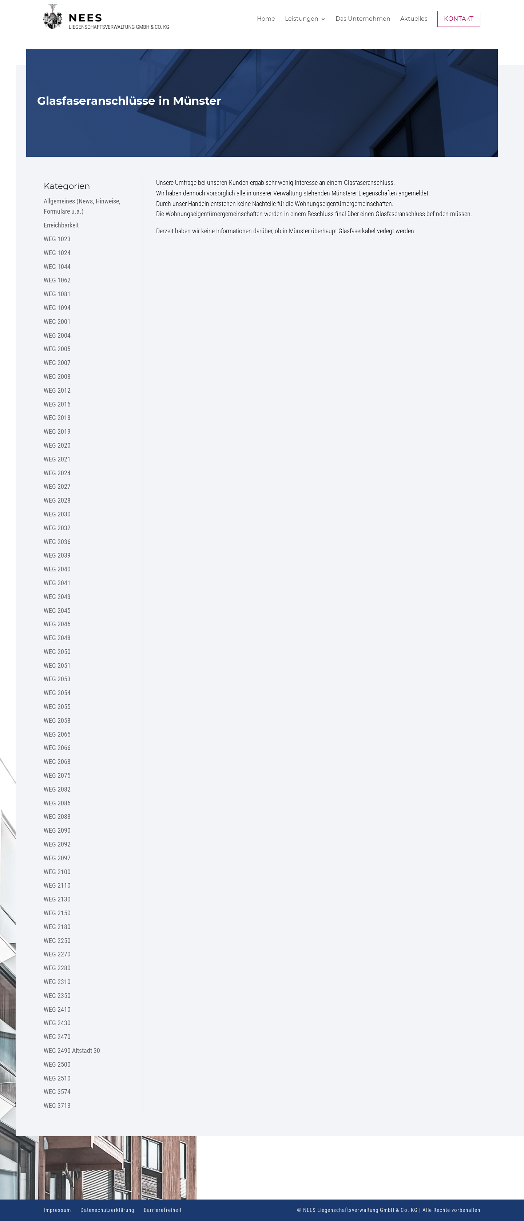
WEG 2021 (57, 459)
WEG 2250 (57, 940)
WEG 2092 (57, 844)
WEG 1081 (57, 294)
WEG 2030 (57, 514)
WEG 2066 (57, 748)
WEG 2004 (57, 335)
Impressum (57, 1210)
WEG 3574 (57, 1091)
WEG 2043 (57, 596)
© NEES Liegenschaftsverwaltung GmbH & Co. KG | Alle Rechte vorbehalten (388, 1210)
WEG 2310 (57, 982)
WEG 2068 (57, 761)
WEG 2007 (57, 362)
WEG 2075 (57, 775)
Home (266, 19)
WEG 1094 (57, 308)
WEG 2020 (57, 445)
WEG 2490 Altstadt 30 (72, 1050)
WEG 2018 (57, 417)
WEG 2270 (57, 954)
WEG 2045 (57, 610)
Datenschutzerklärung (107, 1210)
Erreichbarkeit (61, 225)
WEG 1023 (57, 239)
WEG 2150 (57, 913)
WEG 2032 (57, 528)
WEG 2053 (57, 679)
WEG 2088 (57, 816)
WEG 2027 (57, 486)
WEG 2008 (57, 376)
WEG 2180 (57, 927)
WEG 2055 (57, 706)
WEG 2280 (57, 968)
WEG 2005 (57, 349)
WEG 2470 (57, 1036)
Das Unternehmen (363, 19)
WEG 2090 (57, 830)
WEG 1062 (57, 280)
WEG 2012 (57, 390)
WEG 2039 (57, 555)
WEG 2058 (57, 720)
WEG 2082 (57, 789)
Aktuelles (414, 19)
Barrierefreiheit (163, 1210)
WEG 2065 (57, 734)
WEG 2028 (57, 500)
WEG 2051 (57, 665)
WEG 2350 (57, 995)
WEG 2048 (57, 638)
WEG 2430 (57, 1023)
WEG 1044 (57, 266)
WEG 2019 (57, 431)
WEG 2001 (57, 321)
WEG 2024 (57, 473)
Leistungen (301, 19)
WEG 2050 (57, 651)
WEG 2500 (57, 1064)
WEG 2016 (57, 404)
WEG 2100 (57, 872)
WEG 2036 (57, 542)
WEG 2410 (57, 1009)
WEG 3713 (57, 1105)
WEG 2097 (57, 858)
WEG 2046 (57, 624)
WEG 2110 (57, 885)
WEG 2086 (57, 803)
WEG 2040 (57, 569)
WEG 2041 (57, 583)
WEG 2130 (57, 899)
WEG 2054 (57, 693)
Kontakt (459, 18)
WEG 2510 (57, 1078)
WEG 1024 (57, 253)
